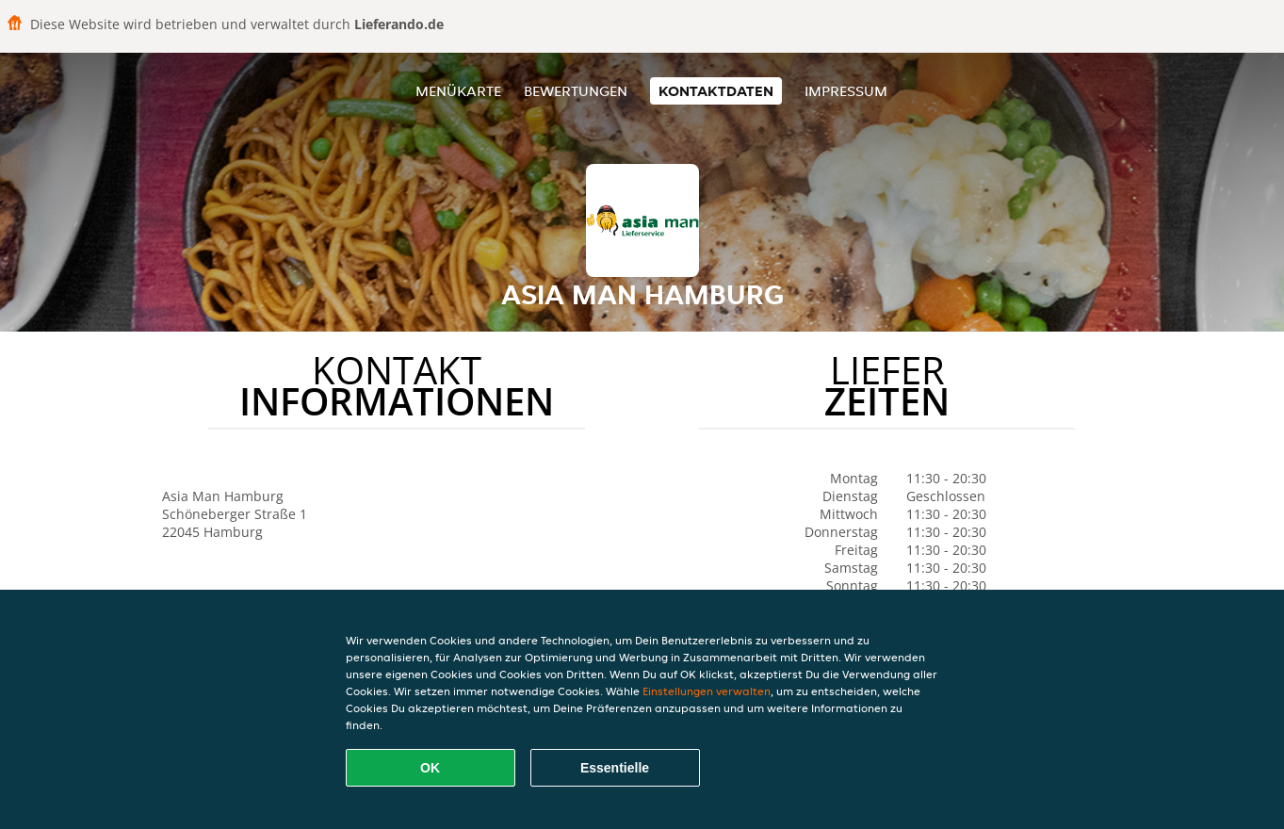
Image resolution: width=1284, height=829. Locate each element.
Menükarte (458, 91)
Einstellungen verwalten (706, 691)
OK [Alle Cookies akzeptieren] (430, 767)
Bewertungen (575, 91)
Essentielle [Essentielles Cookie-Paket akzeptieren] (614, 767)
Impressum (846, 91)
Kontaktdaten (715, 91)
